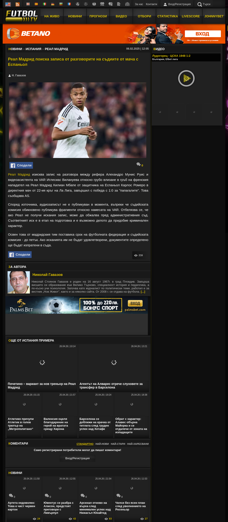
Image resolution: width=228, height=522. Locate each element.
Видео (121, 16)
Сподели (21, 165)
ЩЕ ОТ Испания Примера (31, 340)
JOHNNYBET (214, 16)
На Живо (51, 16)
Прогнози (98, 16)
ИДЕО (159, 49)
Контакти (151, 4)
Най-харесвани (138, 444)
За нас (139, 4)
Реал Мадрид (19, 174)
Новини (75, 16)
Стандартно (85, 444)
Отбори (144, 16)
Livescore (191, 16)
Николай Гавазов (48, 275)
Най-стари (118, 444)
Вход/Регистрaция (77, 458)
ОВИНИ (15, 473)
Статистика (167, 16)
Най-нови (102, 444)
